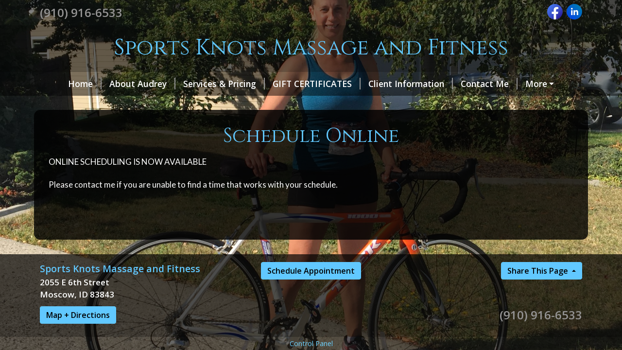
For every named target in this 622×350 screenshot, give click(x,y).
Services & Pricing (224, 83)
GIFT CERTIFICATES (317, 83)
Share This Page (538, 270)
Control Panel (311, 343)
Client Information (410, 83)
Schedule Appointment (311, 270)
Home (85, 83)
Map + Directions (78, 315)
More (536, 83)
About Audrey (142, 83)
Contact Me (489, 83)
